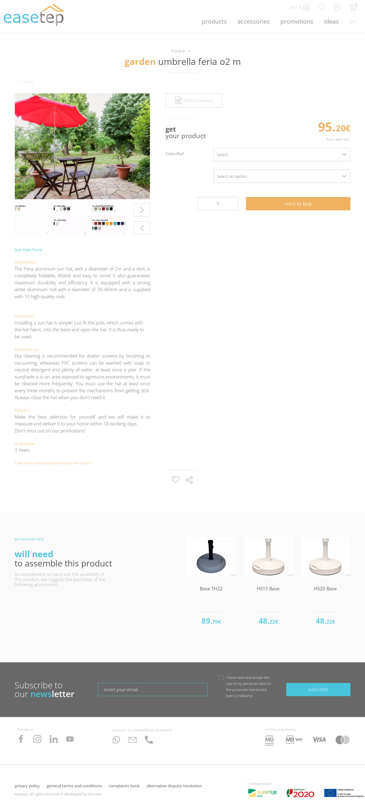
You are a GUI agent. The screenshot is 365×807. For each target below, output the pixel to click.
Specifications (194, 100)
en (352, 21)
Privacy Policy (27, 786)
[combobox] (282, 154)
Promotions (296, 21)
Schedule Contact (153, 729)
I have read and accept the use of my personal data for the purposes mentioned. (248, 687)
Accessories (253, 21)
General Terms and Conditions (74, 786)
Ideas (331, 21)
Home (179, 51)
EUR (300, 7)
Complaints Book (124, 786)
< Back (26, 82)
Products (214, 21)
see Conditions (239, 695)
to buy (298, 203)
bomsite (94, 793)
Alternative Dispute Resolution (174, 786)
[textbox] (282, 154)
